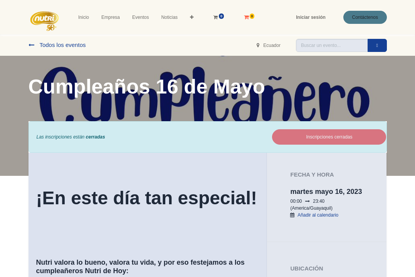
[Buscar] (377, 45)
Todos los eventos (57, 45)
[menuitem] (83, 17)
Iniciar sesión (311, 17)
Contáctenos (365, 17)
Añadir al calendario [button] (317, 215)
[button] (192, 17)
